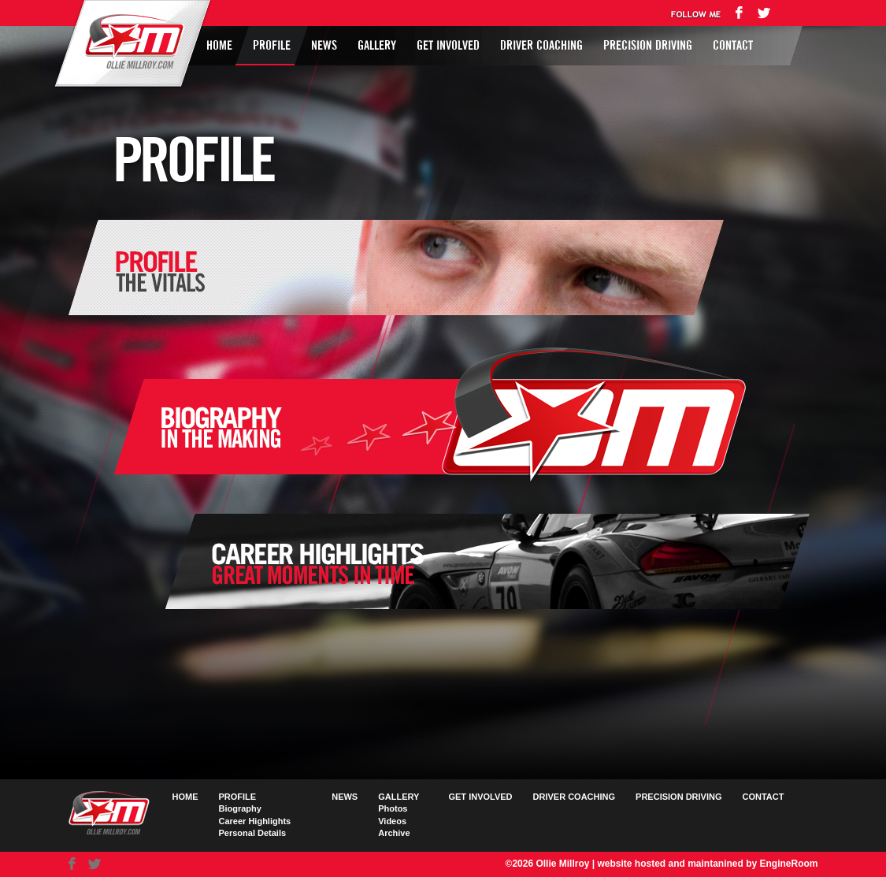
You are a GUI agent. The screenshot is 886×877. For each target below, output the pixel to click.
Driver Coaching (541, 45)
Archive (394, 833)
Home (219, 45)
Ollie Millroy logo (130, 42)
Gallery (377, 45)
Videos (392, 821)
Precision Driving (647, 45)
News (324, 45)
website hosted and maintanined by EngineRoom (707, 863)
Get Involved (448, 45)
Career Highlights (255, 821)
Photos (392, 808)
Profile (272, 45)
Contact (733, 45)
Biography (240, 808)
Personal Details (253, 833)
